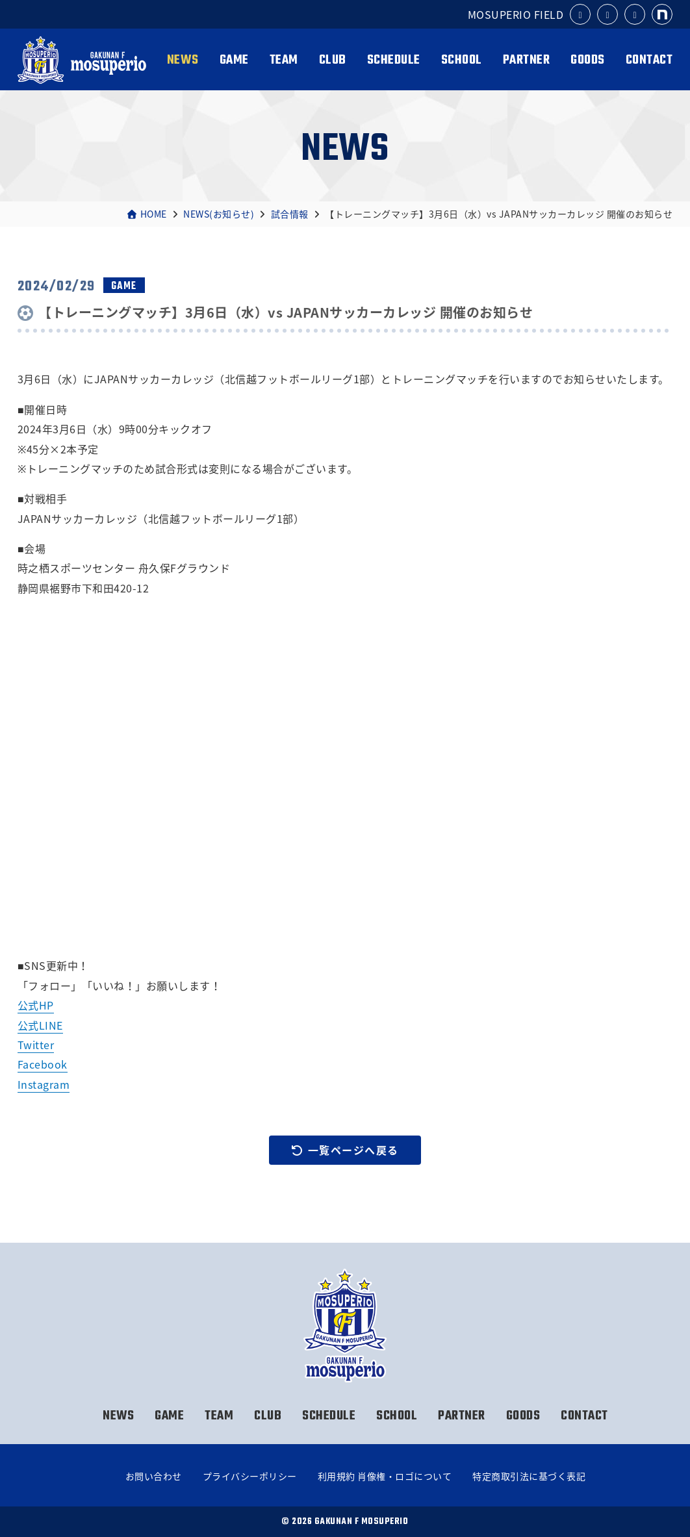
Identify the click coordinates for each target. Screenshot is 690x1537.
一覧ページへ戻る (345, 1150)
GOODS (587, 60)
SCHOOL (461, 60)
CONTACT (649, 60)
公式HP (36, 1005)
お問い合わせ (153, 1475)
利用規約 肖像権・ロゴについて (385, 1475)
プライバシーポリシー (250, 1475)
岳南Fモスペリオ (82, 60)
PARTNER (526, 60)
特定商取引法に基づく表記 (528, 1475)
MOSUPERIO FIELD (516, 14)
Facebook (43, 1064)
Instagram (44, 1084)
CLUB (332, 60)
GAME (234, 60)
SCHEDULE (393, 60)
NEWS (183, 60)
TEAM (284, 60)
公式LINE (40, 1025)
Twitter (36, 1044)
